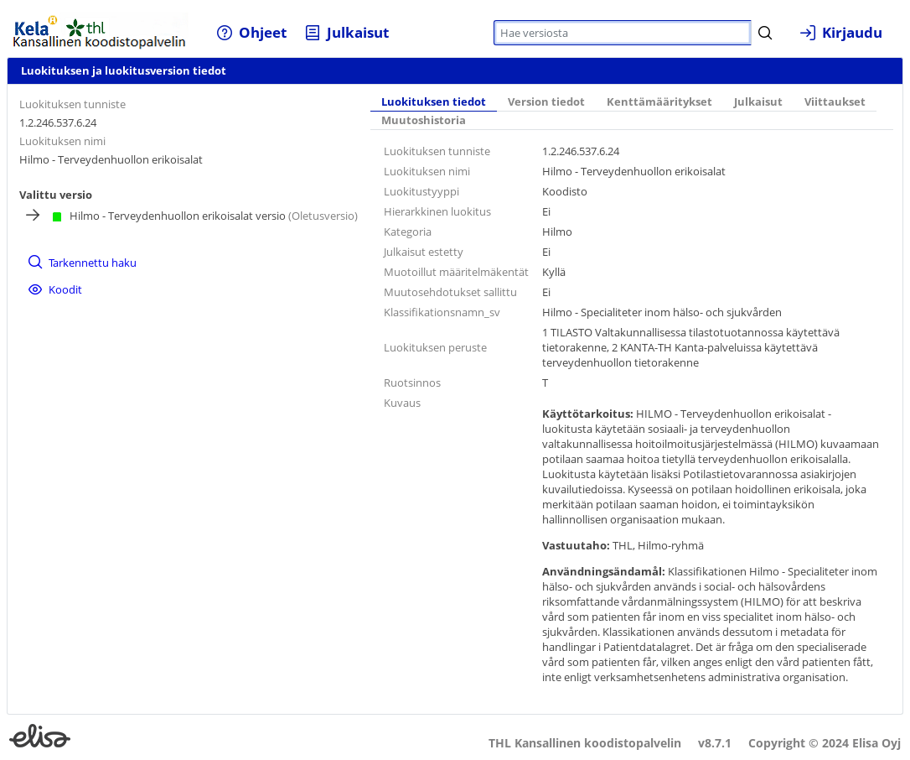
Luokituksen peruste (435, 347)
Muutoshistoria (423, 120)
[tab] (433, 103)
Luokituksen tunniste (72, 104)
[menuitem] (252, 32)
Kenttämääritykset (659, 101)
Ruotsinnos (412, 382)
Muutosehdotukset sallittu (450, 291)
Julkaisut (758, 101)
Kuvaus (402, 402)
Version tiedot (546, 101)
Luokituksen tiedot (433, 101)
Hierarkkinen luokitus (437, 211)
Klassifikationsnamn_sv (442, 312)
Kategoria (408, 231)
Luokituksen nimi (62, 140)
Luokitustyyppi (421, 191)
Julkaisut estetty (423, 251)
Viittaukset (835, 101)
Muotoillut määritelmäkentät (456, 271)
